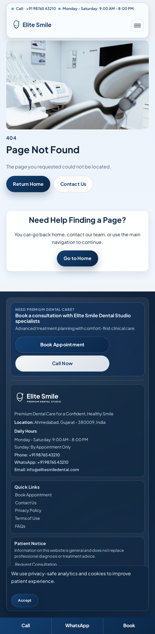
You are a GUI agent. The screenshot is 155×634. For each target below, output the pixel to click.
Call (25, 625)
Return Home (28, 184)
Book (129, 625)
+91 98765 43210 (41, 8)
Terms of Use (27, 518)
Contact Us (73, 184)
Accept (24, 600)
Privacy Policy (28, 510)
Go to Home (77, 258)
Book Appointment (62, 344)
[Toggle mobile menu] (137, 25)
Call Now (62, 363)
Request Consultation (36, 564)
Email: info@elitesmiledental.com (46, 469)
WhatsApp (77, 625)
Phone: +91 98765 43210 (37, 454)
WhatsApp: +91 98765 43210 (41, 462)
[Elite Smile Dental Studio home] (68, 25)
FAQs (20, 525)
